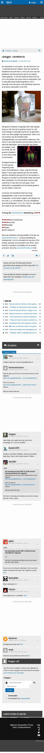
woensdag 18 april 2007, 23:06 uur (19, 369)
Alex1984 (12, 461)
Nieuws (11, 17)
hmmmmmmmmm (16, 367)
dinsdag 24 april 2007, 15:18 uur (18, 651)
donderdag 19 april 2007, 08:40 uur (19, 450)
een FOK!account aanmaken (14, 673)
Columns (16, 17)
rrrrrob (11, 649)
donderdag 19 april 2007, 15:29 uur (19, 591)
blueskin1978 (14, 447)
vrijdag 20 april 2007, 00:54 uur (18, 640)
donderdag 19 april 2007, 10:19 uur (19, 543)
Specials (34, 17)
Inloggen (32, 2)
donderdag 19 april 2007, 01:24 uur (19, 436)
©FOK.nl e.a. (40, 741)
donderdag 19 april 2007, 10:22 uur (19, 580)
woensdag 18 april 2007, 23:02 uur (19, 358)
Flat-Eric (12, 589)
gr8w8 (11, 541)
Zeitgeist (12, 434)
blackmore (13, 638)
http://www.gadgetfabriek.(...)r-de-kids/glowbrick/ (20, 378)
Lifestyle (15, 50)
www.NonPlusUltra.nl (10, 238)
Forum (42, 17)
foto (4, 572)
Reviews (22, 17)
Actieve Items (4, 17)
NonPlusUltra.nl (17, 213)
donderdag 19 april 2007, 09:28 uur (19, 463)
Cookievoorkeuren (24, 727)
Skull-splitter (13, 577)
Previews (28, 17)
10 (38, 255)
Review (9, 50)
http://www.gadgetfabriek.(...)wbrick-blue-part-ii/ (19, 385)
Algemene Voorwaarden (18, 725)
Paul (10, 356)
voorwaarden (25, 698)
